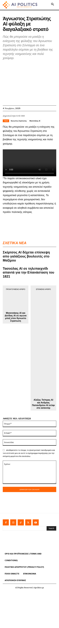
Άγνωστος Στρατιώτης (19, 121)
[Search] (51, 528)
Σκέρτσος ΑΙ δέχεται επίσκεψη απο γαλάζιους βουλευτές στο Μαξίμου (26, 256)
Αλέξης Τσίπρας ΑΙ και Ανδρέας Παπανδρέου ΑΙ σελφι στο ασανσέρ (43, 404)
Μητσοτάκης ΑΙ (34, 121)
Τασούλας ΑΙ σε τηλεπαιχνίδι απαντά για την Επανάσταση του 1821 (28, 272)
